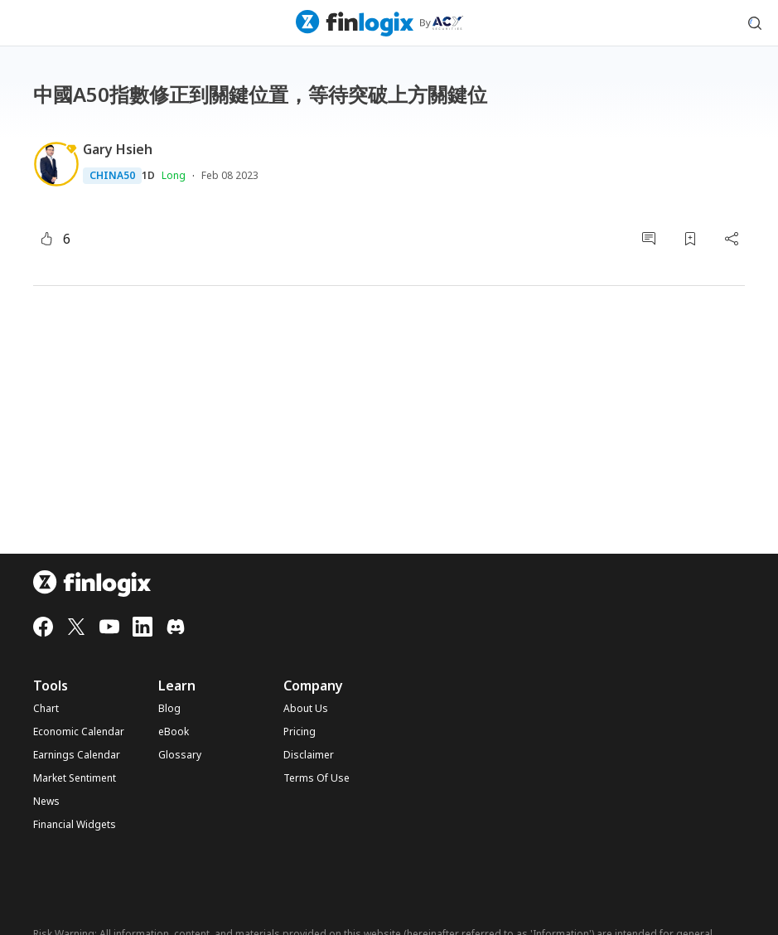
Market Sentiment (74, 778)
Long (174, 175)
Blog (169, 708)
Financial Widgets (74, 824)
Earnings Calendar (76, 755)
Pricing (299, 732)
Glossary (179, 755)
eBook (173, 732)
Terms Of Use (316, 778)
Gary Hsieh (117, 149)
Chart (46, 708)
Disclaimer (308, 755)
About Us (305, 708)
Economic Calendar (78, 732)
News (46, 801)
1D (148, 175)
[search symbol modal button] (755, 23)
